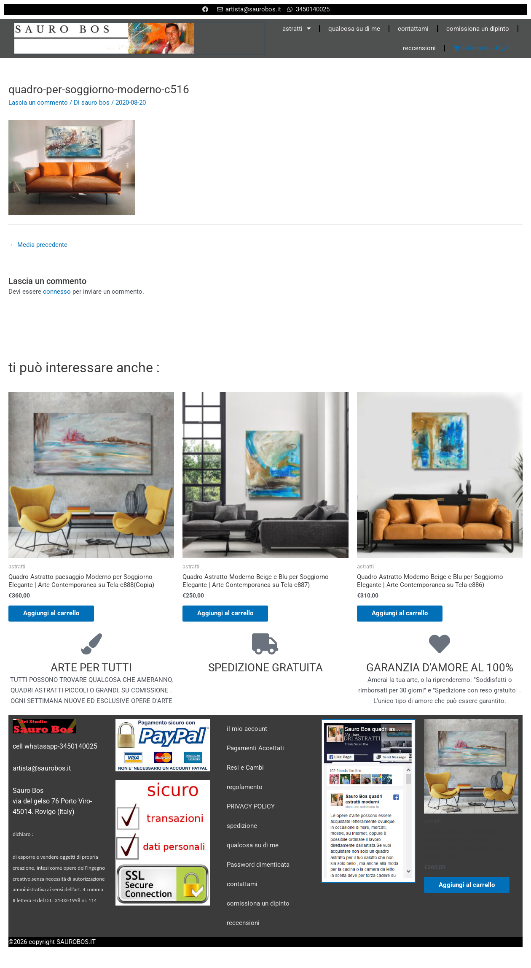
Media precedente (38, 245)
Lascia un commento (38, 102)
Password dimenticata (258, 866)
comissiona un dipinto (477, 28)
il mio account (247, 730)
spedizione (242, 827)
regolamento (245, 788)
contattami (413, 28)
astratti (296, 28)
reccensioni (419, 48)
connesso (57, 292)
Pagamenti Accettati (255, 749)
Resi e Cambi (245, 769)
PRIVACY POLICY (251, 807)
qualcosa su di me (354, 28)
